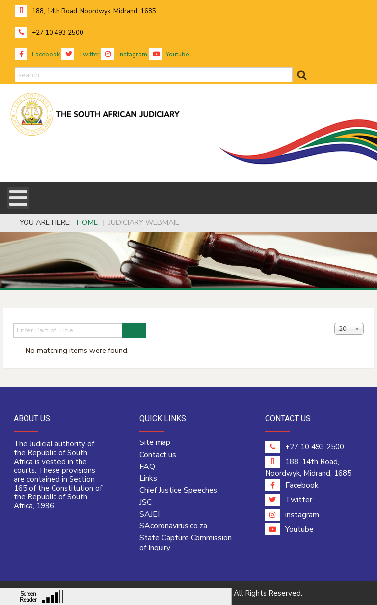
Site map (154, 442)
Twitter (80, 54)
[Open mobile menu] (18, 198)
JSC (145, 502)
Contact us (157, 454)
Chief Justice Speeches (178, 490)
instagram (124, 54)
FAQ (147, 466)
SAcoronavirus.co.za (173, 526)
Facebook (37, 54)
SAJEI (149, 514)
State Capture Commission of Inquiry (185, 542)
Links (148, 478)
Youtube (169, 54)
